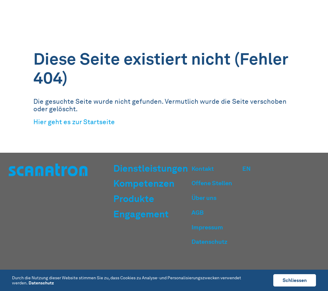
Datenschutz (209, 241)
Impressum (207, 227)
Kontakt (203, 168)
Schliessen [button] (295, 280)
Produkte (239, 19)
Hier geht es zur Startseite (74, 122)
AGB (198, 212)
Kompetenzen (202, 19)
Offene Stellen (212, 183)
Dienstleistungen (155, 19)
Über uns (204, 197)
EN (302, 19)
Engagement (275, 19)
